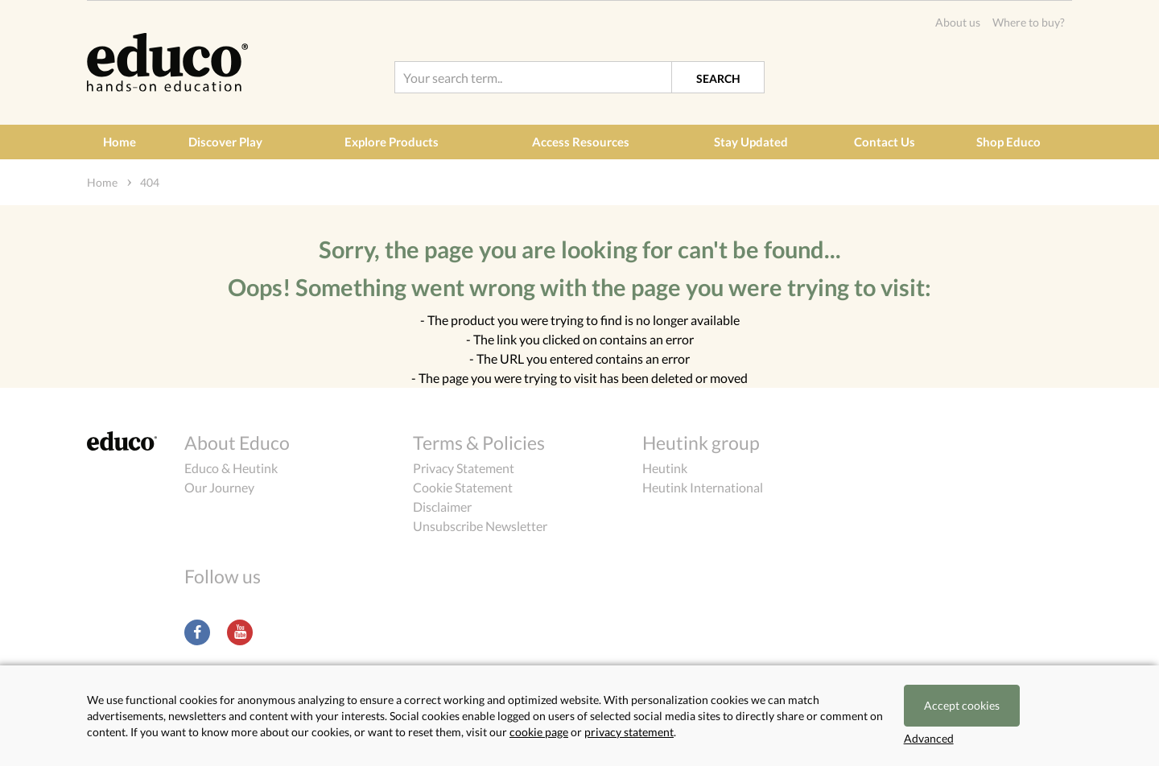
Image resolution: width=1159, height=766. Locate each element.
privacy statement (629, 732)
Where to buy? (1028, 22)
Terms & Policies (479, 442)
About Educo (237, 442)
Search (718, 78)
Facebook (197, 632)
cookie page (538, 732)
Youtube (240, 632)
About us (957, 22)
